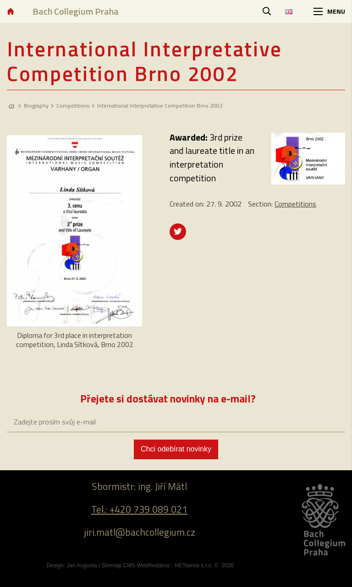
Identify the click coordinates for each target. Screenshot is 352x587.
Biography (36, 105)
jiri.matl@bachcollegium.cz (139, 532)
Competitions (72, 105)
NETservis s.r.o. (194, 565)
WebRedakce (153, 565)
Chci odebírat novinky (176, 449)
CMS (129, 565)
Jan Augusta (81, 565)
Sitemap (111, 565)
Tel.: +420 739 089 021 (139, 509)
